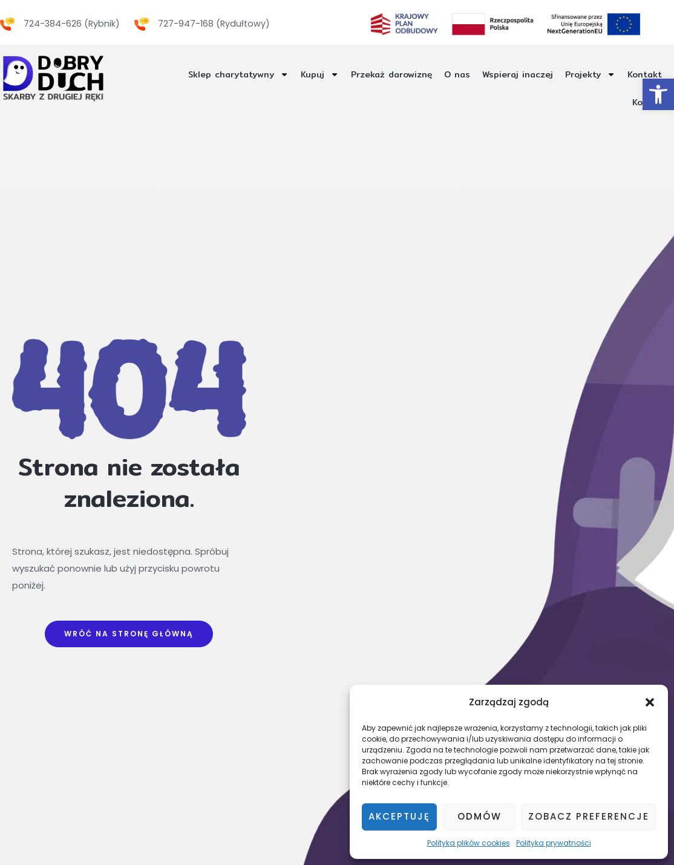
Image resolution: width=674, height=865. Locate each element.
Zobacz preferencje (588, 816)
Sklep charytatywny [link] (214, 74)
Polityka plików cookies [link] (468, 843)
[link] (658, 94)
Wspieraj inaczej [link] (508, 74)
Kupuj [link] (300, 74)
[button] (650, 702)
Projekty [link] (585, 74)
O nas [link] (445, 74)
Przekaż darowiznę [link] (375, 74)
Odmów (479, 816)
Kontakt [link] (643, 74)
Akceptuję (399, 816)
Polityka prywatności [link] (553, 843)
